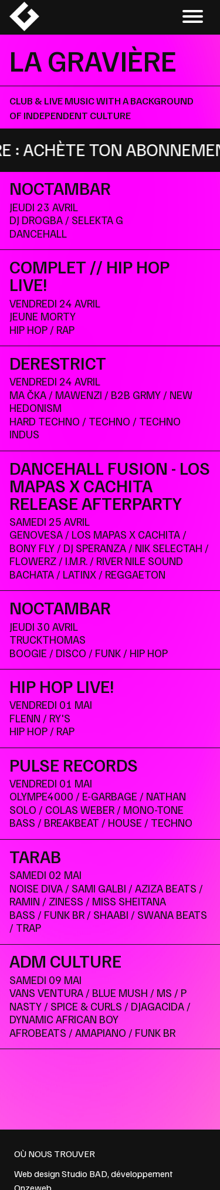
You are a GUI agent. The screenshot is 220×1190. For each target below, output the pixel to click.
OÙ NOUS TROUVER (54, 1153)
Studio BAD (84, 1173)
